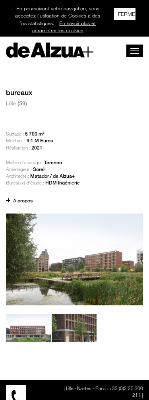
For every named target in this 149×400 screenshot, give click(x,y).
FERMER (127, 14)
